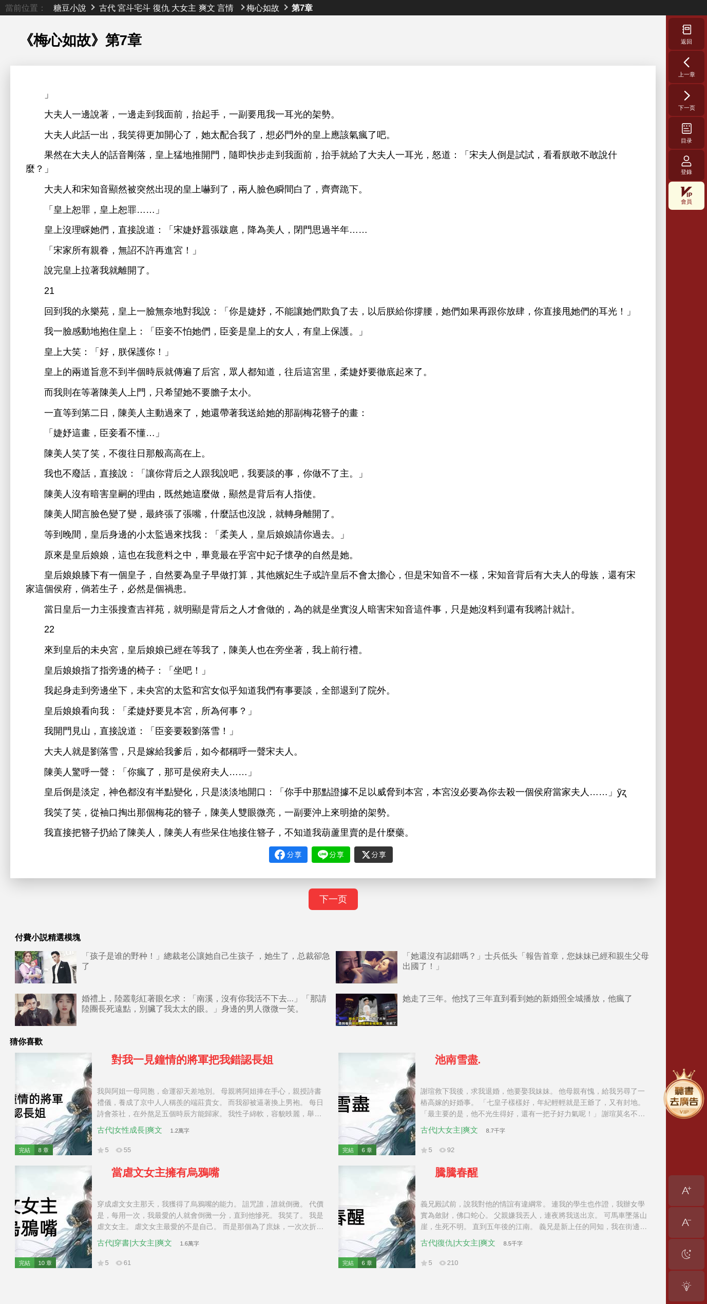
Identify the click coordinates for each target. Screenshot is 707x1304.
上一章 (686, 66)
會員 (686, 196)
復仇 (161, 7)
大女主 (183, 7)
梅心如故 (262, 7)
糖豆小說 (69, 7)
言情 (225, 7)
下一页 (333, 899)
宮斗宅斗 (134, 7)
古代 (107, 7)
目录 (686, 133)
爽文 (207, 7)
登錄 (686, 165)
